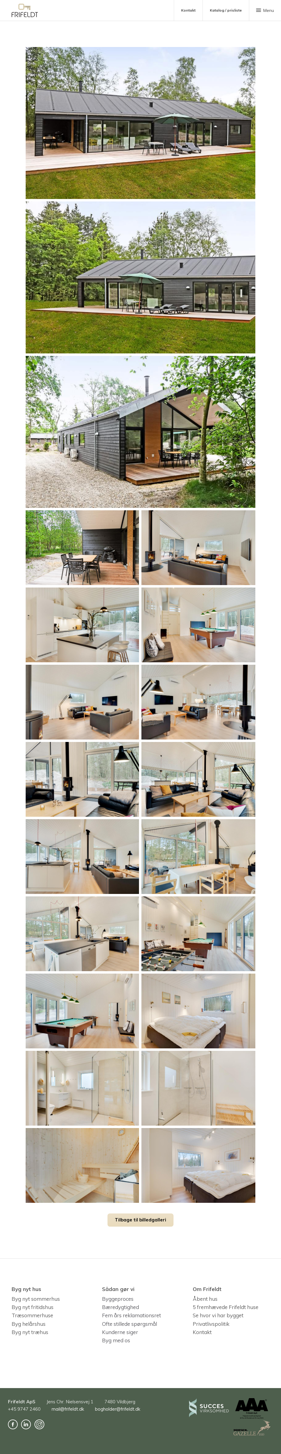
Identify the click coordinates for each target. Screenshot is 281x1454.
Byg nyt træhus (30, 1332)
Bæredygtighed (120, 1307)
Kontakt (202, 1332)
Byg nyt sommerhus (36, 1299)
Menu (264, 10)
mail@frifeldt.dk (68, 1409)
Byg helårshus (29, 1324)
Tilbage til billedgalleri (140, 1220)
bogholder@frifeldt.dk (117, 1409)
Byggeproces (117, 1299)
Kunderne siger (120, 1332)
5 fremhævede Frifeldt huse (225, 1307)
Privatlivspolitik (211, 1324)
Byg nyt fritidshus (32, 1307)
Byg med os (116, 1340)
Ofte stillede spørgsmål (129, 1324)
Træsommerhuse (32, 1315)
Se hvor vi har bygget (218, 1315)
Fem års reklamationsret (131, 1315)
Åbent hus (205, 1299)
